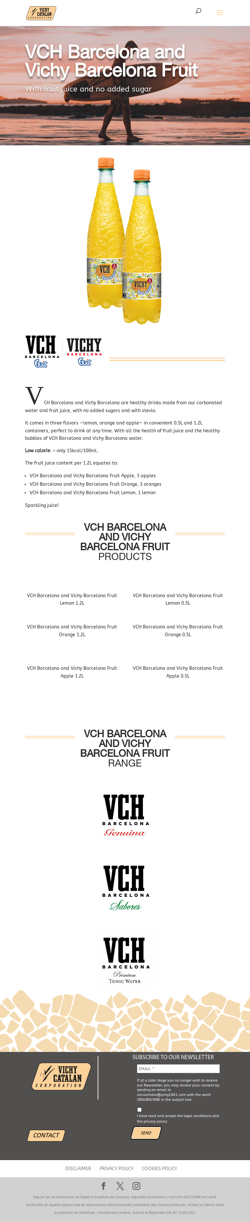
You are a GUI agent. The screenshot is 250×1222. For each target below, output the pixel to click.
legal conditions (197, 1116)
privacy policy (155, 1121)
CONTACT (46, 1135)
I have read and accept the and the (178, 1119)
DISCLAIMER (78, 1169)
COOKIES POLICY (159, 1169)
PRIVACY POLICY (116, 1169)
